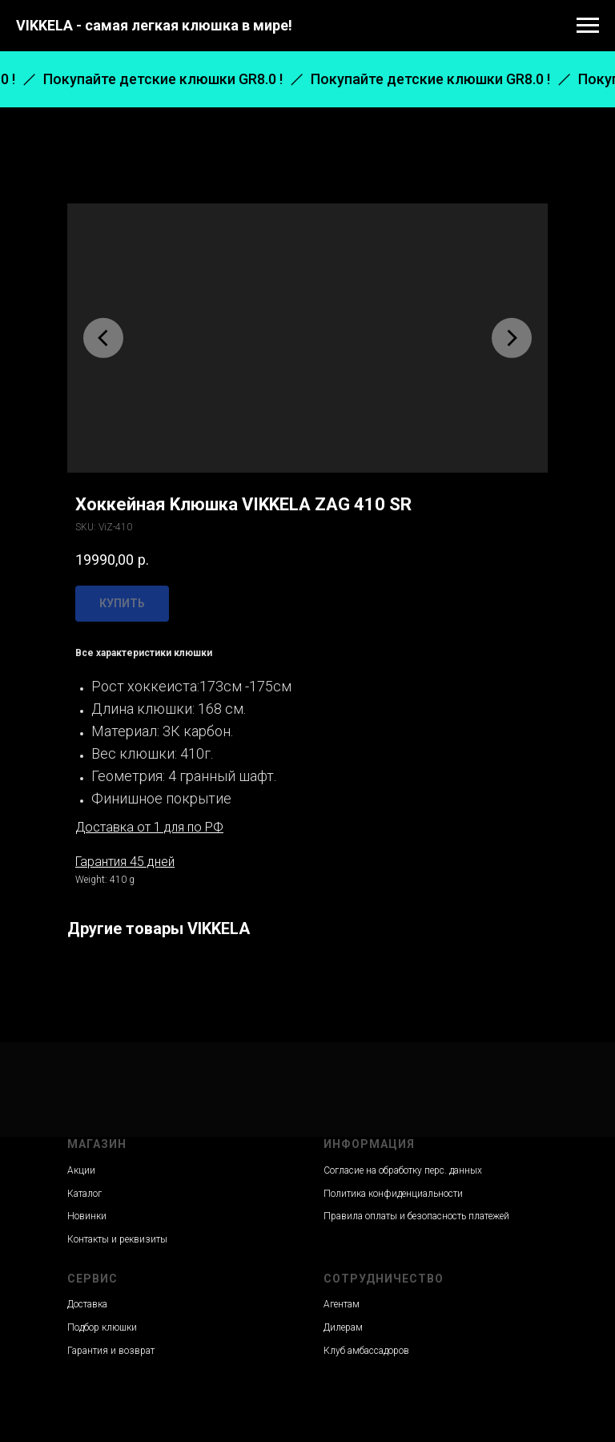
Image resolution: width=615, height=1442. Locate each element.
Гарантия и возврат (111, 1350)
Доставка (87, 1304)
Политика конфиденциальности (393, 1193)
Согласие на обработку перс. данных (403, 1170)
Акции (81, 1170)
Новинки (87, 1216)
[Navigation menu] (588, 26)
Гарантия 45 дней (125, 861)
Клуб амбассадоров (366, 1350)
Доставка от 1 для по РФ (149, 827)
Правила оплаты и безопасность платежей (416, 1216)
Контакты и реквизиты (117, 1239)
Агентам (342, 1304)
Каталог (84, 1193)
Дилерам (343, 1327)
